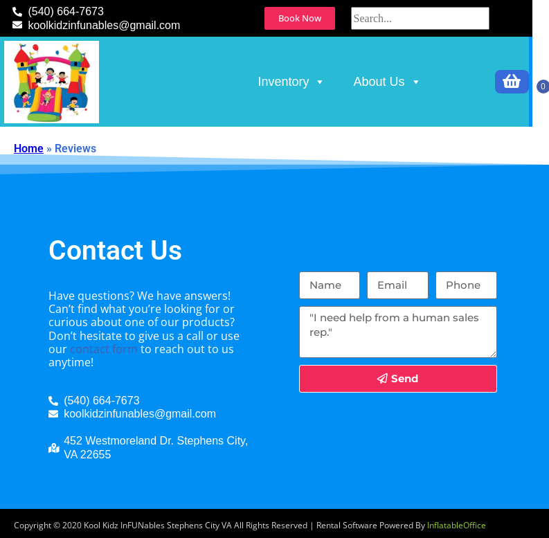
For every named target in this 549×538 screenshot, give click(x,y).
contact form (104, 349)
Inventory (291, 82)
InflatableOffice (456, 525)
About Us (387, 82)
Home (29, 148)
